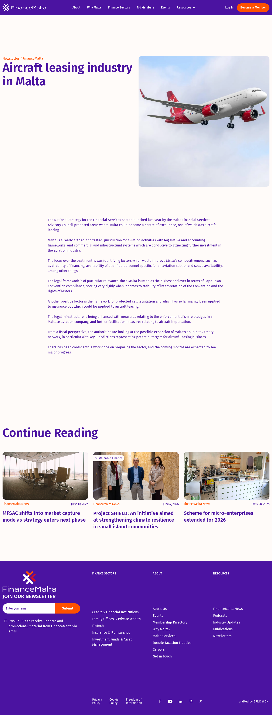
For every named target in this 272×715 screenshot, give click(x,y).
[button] (188, 7)
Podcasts (220, 616)
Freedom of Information (134, 701)
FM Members (145, 7)
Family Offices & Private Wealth (116, 619)
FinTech (98, 626)
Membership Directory (170, 622)
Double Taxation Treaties (172, 643)
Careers (158, 649)
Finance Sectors (119, 7)
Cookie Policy (114, 701)
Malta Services (164, 636)
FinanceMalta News (228, 609)
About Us (160, 609)
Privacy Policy (97, 701)
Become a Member (253, 7)
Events (165, 7)
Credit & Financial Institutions (115, 612)
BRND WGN (261, 701)
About (76, 7)
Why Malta (94, 7)
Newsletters (222, 636)
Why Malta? (161, 629)
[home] (36, 7)
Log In (229, 7)
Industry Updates (226, 622)
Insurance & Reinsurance (111, 633)
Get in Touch (162, 656)
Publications (222, 629)
